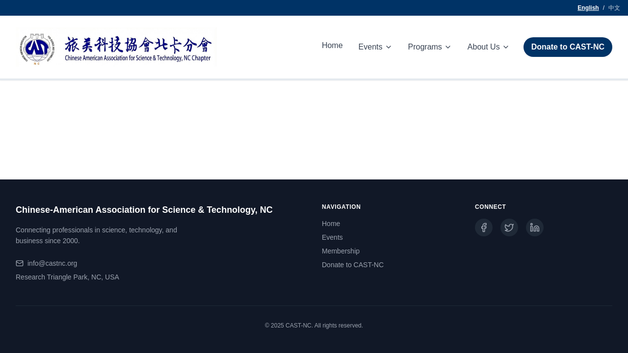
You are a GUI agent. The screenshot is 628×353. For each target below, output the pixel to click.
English (588, 7)
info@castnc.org (52, 263)
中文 (614, 7)
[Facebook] (484, 227)
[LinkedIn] (535, 227)
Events (332, 237)
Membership (341, 251)
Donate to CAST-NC (567, 47)
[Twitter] (509, 227)
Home (332, 45)
